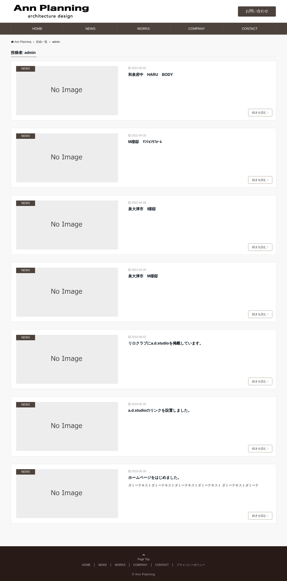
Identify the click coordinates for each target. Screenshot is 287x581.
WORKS (143, 29)
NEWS (91, 29)
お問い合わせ (257, 11)
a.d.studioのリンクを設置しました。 (160, 410)
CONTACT (250, 29)
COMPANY (196, 29)
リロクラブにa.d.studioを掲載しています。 (165, 343)
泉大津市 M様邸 (143, 276)
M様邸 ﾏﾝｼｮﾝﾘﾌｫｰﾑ (145, 142)
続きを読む (260, 112)
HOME (37, 29)
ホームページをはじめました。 (154, 478)
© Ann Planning (143, 574)
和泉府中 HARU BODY (150, 75)
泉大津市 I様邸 (142, 209)
